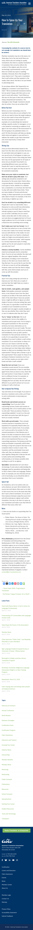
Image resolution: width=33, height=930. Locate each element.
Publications (6, 784)
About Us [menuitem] (5, 888)
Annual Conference (8, 710)
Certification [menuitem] (5, 867)
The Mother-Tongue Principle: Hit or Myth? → (16, 594)
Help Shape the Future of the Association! (15, 625)
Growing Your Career (8, 745)
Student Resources (8, 809)
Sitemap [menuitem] (4, 902)
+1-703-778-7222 (9, 856)
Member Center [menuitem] (7, 885)
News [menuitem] (3, 881)
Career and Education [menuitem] (8, 870)
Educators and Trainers (9, 740)
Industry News (6, 750)
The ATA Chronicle (13, 42)
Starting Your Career (8, 804)
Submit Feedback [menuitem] (7, 916)
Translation (5, 819)
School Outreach (7, 794)
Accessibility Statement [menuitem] (9, 912)
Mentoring (5, 769)
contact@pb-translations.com (11, 572)
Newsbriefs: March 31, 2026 (11, 679)
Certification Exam (7, 725)
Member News (6, 632)
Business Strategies (8, 720)
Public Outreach (7, 779)
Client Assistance (7, 735)
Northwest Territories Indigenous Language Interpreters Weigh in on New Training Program (15, 670)
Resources (4, 29)
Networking (5, 774)
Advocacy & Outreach (8, 706)
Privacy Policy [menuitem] (6, 909)
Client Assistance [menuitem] (7, 874)
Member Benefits (7, 760)
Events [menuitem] (4, 877)
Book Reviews (6, 715)
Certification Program (8, 730)
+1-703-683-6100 (10, 854)
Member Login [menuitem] (6, 895)
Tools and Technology (9, 814)
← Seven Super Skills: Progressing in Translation (13, 589)
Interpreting (6, 755)
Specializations (6, 799)
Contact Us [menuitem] (5, 899)
